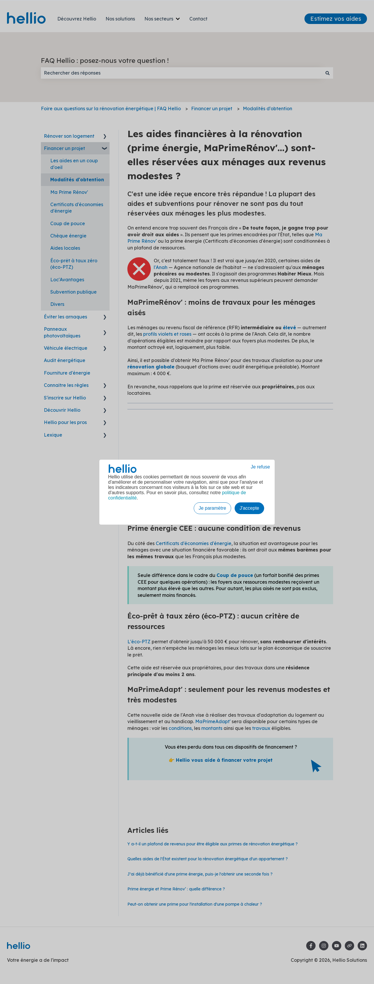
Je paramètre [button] (212, 508)
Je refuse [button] (260, 466)
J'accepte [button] (249, 508)
